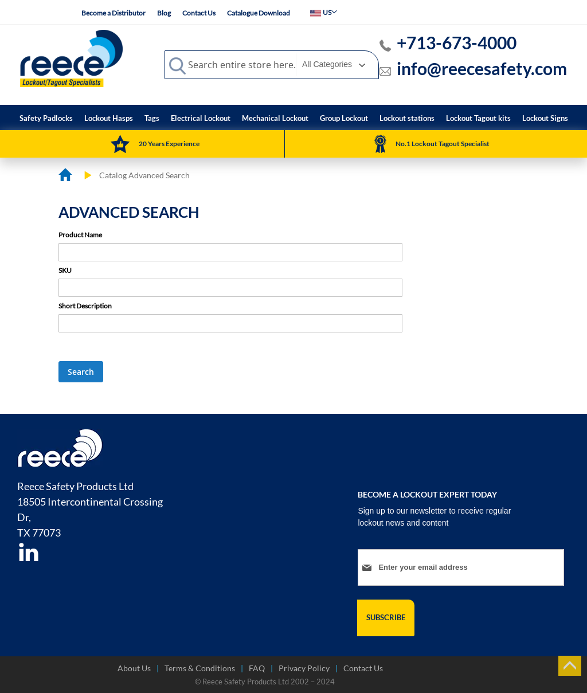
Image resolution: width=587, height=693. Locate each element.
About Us (134, 668)
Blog (164, 13)
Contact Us (199, 13)
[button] (323, 12)
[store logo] (71, 57)
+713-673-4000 (456, 42)
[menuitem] (46, 118)
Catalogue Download (258, 13)
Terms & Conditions (200, 668)
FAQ (257, 668)
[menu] (294, 117)
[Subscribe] (385, 618)
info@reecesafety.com (482, 68)
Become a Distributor (113, 13)
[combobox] (272, 64)
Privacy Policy (304, 668)
